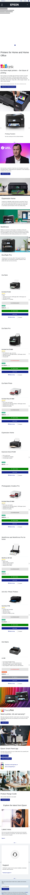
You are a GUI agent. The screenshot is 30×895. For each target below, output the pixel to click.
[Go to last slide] (1, 128)
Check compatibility (6, 758)
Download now (5, 799)
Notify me (15, 677)
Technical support (6, 872)
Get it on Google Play (9, 766)
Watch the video (5, 173)
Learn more (14, 314)
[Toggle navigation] (2, 4)
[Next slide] (29, 128)
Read (3, 838)
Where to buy (12, 317)
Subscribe (5, 888)
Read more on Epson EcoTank (8, 86)
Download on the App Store (11, 764)
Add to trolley (15, 310)
